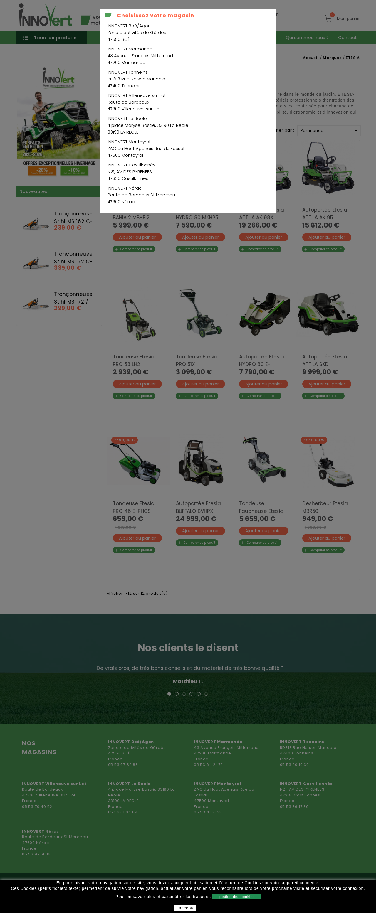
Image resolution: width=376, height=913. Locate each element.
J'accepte (185, 908)
